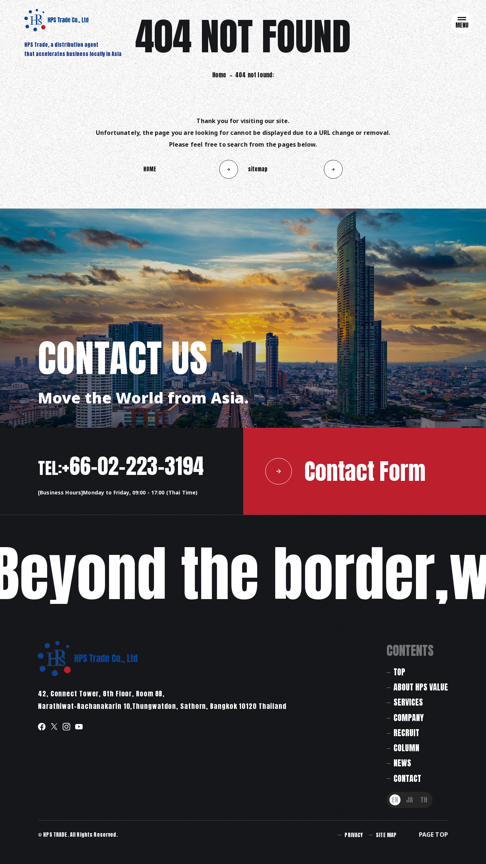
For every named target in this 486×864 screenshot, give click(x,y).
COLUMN (406, 748)
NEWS (402, 763)
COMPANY (409, 717)
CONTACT (407, 778)
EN (395, 800)
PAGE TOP (433, 834)
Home (219, 74)
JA (409, 800)
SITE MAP (386, 835)
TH (423, 800)
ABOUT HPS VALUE (421, 687)
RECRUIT (406, 733)
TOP (399, 672)
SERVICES (408, 702)
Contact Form (345, 471)
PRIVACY (354, 835)
